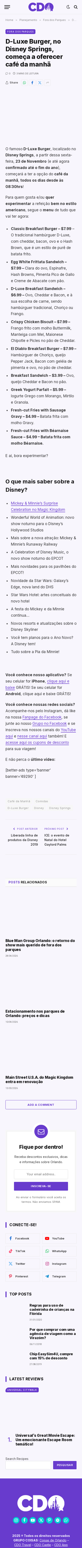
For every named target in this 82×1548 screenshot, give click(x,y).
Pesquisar (65, 1465)
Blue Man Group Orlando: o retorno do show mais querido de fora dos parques (40, 945)
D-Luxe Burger (18, 808)
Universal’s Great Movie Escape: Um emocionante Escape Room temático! (45, 1440)
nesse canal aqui (32, 736)
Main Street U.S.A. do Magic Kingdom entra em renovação (39, 1079)
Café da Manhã (19, 801)
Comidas (42, 801)
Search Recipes (16, 1459)
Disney (39, 808)
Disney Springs (60, 808)
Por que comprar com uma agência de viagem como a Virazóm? (53, 1333)
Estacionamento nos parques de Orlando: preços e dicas (35, 1013)
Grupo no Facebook (49, 723)
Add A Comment (41, 1104)
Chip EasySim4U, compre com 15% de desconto (51, 1356)
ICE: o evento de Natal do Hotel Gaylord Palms (56, 839)
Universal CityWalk (22, 1390)
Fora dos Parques (20, 31)
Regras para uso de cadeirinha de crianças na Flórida (52, 1309)
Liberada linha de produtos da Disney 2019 (23, 839)
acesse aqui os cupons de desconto (37, 742)
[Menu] (7, 7)
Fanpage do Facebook (42, 717)
